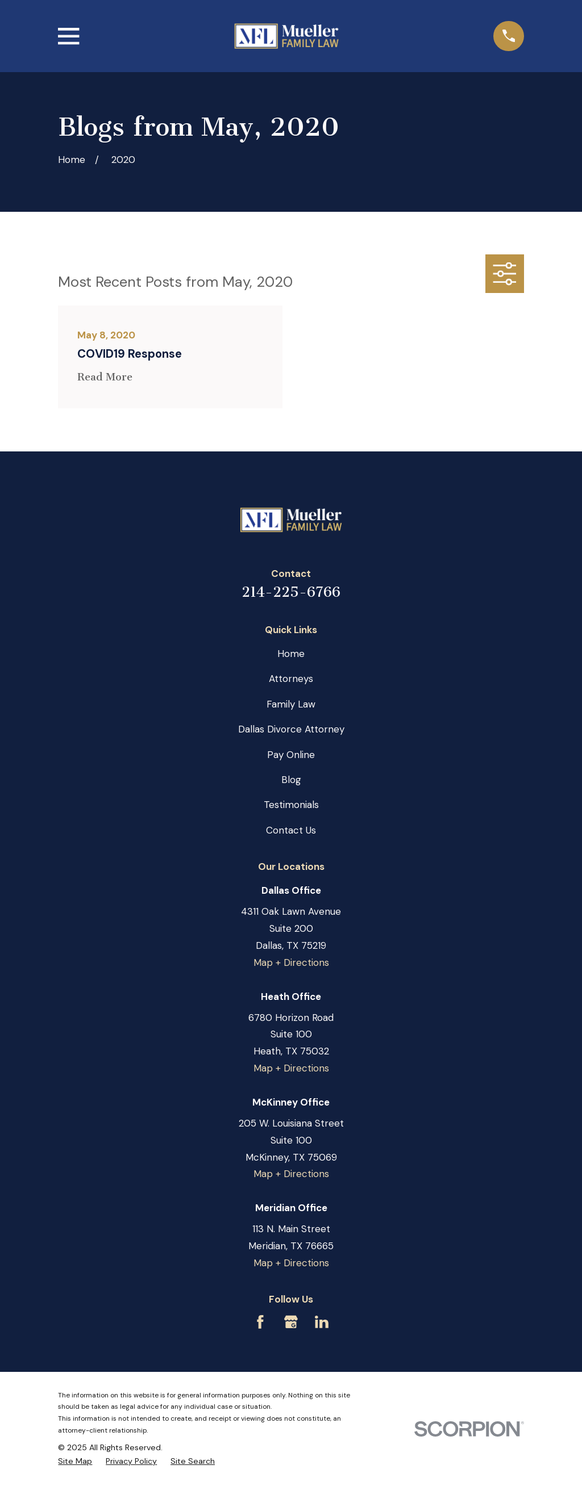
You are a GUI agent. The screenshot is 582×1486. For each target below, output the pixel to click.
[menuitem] (75, 1461)
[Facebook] (260, 1322)
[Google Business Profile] (291, 1322)
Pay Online (291, 754)
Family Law (291, 704)
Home (291, 653)
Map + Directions (291, 962)
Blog (291, 779)
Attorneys (291, 678)
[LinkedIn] (322, 1322)
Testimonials (291, 804)
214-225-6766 (291, 592)
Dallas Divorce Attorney (291, 729)
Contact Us (291, 830)
